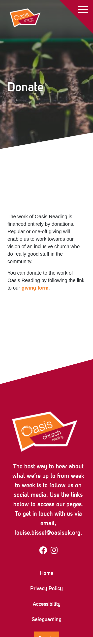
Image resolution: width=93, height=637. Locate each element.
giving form (35, 288)
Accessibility (47, 604)
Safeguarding (47, 619)
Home (46, 573)
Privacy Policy (46, 588)
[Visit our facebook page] (43, 551)
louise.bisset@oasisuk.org (48, 532)
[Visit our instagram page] (54, 551)
